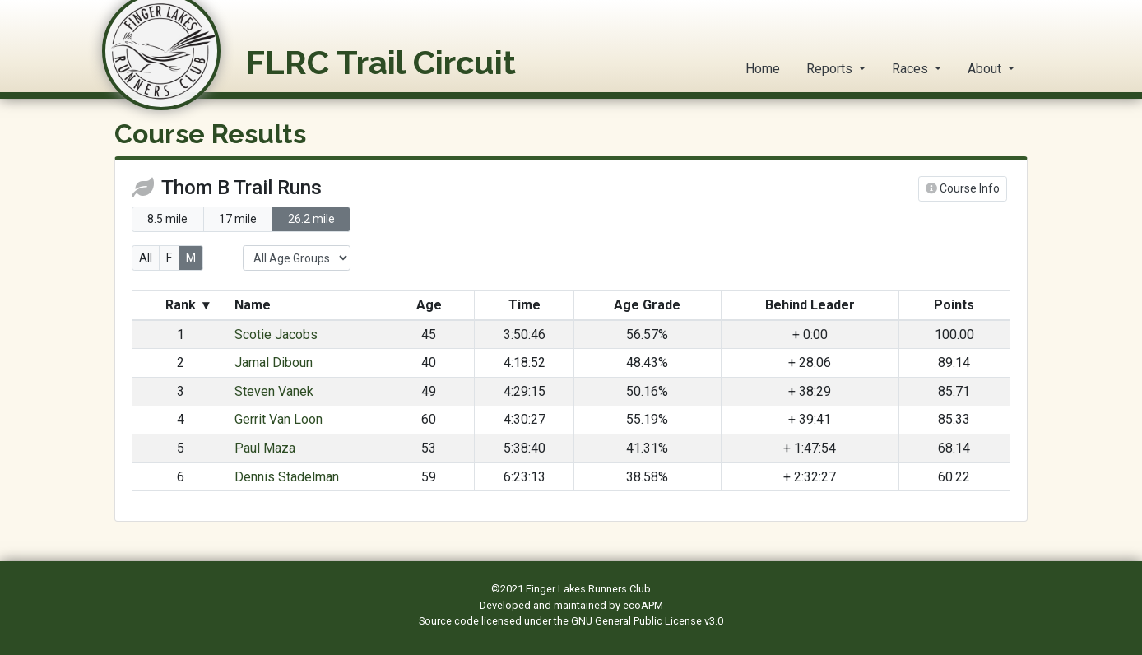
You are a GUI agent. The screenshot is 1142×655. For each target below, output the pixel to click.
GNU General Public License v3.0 (647, 621)
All (145, 257)
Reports (831, 69)
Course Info (963, 188)
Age (429, 305)
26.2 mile (311, 218)
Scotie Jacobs (276, 334)
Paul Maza (264, 448)
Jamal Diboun (273, 362)
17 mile (238, 218)
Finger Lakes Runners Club (588, 589)
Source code (450, 621)
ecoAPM (643, 605)
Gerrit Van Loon (278, 419)
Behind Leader (810, 305)
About (986, 69)
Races (911, 69)
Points (954, 305)
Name (254, 305)
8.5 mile (167, 218)
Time (524, 305)
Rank (187, 305)
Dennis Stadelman (286, 477)
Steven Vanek (273, 391)
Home (762, 69)
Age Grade (647, 305)
